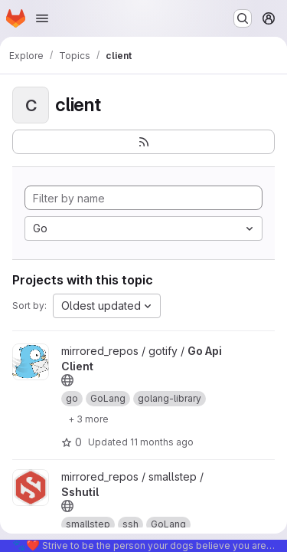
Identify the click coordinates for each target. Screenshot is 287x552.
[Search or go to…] (242, 18)
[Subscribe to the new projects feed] (143, 142)
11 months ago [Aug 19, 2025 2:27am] (162, 442)
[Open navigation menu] (42, 18)
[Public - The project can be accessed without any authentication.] (67, 380)
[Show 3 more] (88, 418)
